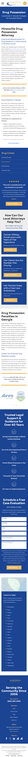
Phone (3, 528)
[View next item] (16, 405)
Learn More (10, 250)
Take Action (10, 300)
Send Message (14, 568)
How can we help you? (7, 542)
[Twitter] (10, 738)
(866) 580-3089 (14, 701)
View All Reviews (14, 204)
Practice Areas (14, 711)
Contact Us (14, 720)
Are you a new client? (7, 537)
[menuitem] (14, 157)
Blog (14, 714)
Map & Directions (14, 731)
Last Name (4, 523)
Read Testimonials (12, 275)
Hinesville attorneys (13, 361)
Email (3, 532)
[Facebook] (6, 738)
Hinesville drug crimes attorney (16, 49)
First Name (4, 518)
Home (14, 708)
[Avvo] (18, 738)
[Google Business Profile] (14, 738)
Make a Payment (14, 717)
